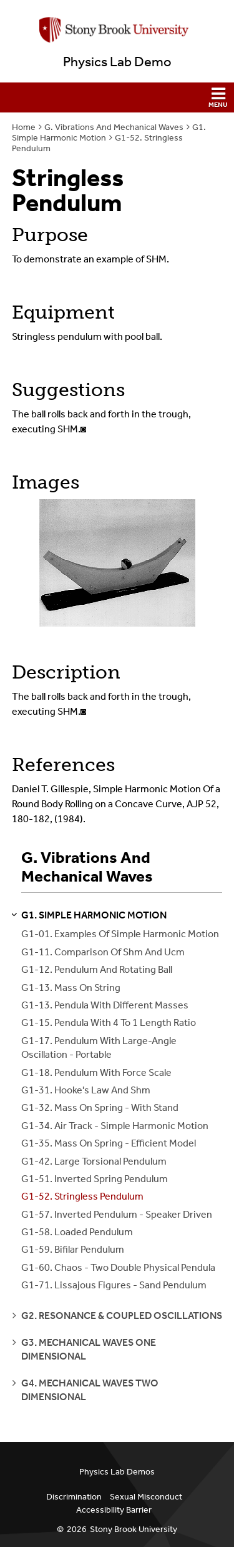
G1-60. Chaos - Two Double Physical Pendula (118, 1267)
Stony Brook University (133, 1529)
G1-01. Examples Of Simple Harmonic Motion (120, 934)
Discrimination (74, 1496)
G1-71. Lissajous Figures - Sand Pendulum (114, 1285)
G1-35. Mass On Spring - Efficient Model (108, 1143)
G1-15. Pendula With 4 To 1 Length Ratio (108, 1022)
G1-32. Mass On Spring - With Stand (99, 1107)
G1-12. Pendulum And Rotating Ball (96, 969)
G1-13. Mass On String (70, 987)
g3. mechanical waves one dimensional (88, 1349)
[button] (117, 97)
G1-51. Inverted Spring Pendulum (94, 1179)
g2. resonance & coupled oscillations (121, 1315)
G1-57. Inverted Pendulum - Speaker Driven (116, 1214)
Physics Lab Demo (117, 62)
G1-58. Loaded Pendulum (77, 1232)
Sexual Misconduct (146, 1496)
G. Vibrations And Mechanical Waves (113, 127)
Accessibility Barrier (114, 1510)
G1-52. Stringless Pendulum (82, 1196)
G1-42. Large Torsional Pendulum (94, 1161)
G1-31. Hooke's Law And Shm (85, 1090)
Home (24, 127)
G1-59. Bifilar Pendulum (72, 1249)
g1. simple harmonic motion (94, 915)
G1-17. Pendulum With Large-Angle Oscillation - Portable (99, 1047)
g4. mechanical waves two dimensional (89, 1390)
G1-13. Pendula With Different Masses (104, 1005)
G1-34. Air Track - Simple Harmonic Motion (114, 1126)
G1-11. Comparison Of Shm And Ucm (103, 952)
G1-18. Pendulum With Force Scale (96, 1072)
